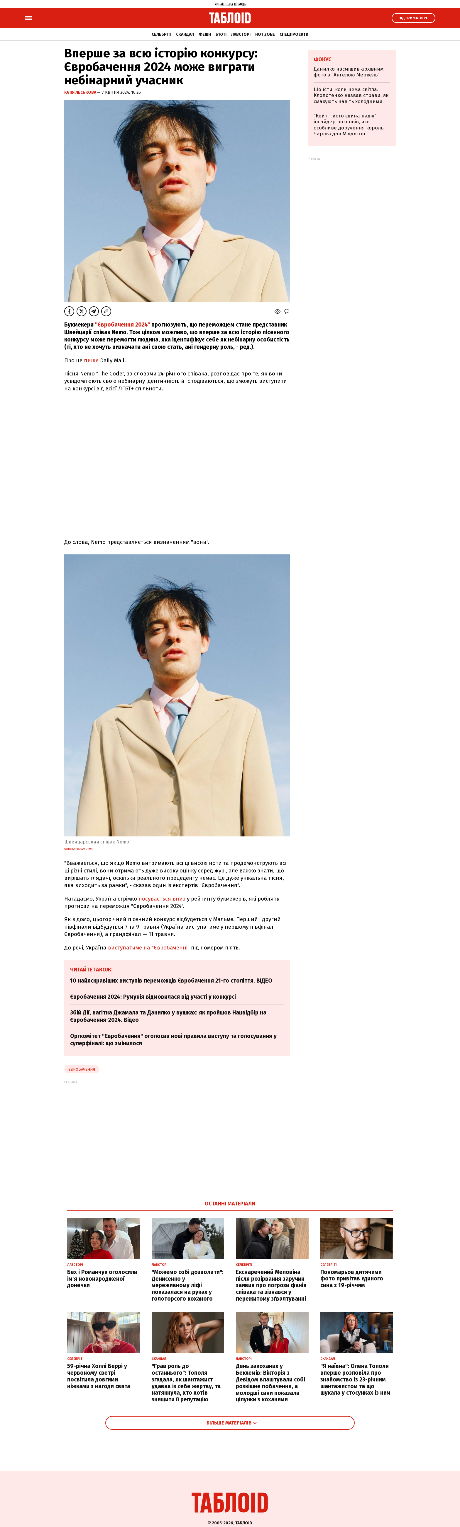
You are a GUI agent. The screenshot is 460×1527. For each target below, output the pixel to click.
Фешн (205, 34)
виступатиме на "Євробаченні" (149, 947)
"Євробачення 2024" (122, 324)
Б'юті (221, 34)
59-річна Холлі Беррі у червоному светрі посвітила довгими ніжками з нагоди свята (98, 1376)
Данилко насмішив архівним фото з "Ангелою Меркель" (349, 72)
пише (91, 360)
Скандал (185, 34)
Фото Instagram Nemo (78, 849)
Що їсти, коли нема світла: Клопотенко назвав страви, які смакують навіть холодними (352, 95)
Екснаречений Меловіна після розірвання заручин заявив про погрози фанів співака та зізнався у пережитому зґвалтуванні (271, 1285)
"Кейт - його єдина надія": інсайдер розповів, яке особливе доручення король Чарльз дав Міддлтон (348, 125)
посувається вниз (161, 898)
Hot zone (265, 34)
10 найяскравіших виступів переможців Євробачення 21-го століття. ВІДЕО (171, 980)
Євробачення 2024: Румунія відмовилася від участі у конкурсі (153, 996)
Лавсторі (241, 34)
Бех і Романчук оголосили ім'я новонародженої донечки (102, 1279)
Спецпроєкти (294, 34)
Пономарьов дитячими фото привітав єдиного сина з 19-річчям (351, 1279)
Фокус (323, 59)
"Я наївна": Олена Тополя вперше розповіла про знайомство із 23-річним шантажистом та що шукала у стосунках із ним (355, 1379)
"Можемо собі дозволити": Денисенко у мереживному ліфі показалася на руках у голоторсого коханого (188, 1285)
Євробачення (81, 1069)
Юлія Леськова (80, 92)
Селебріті (161, 34)
